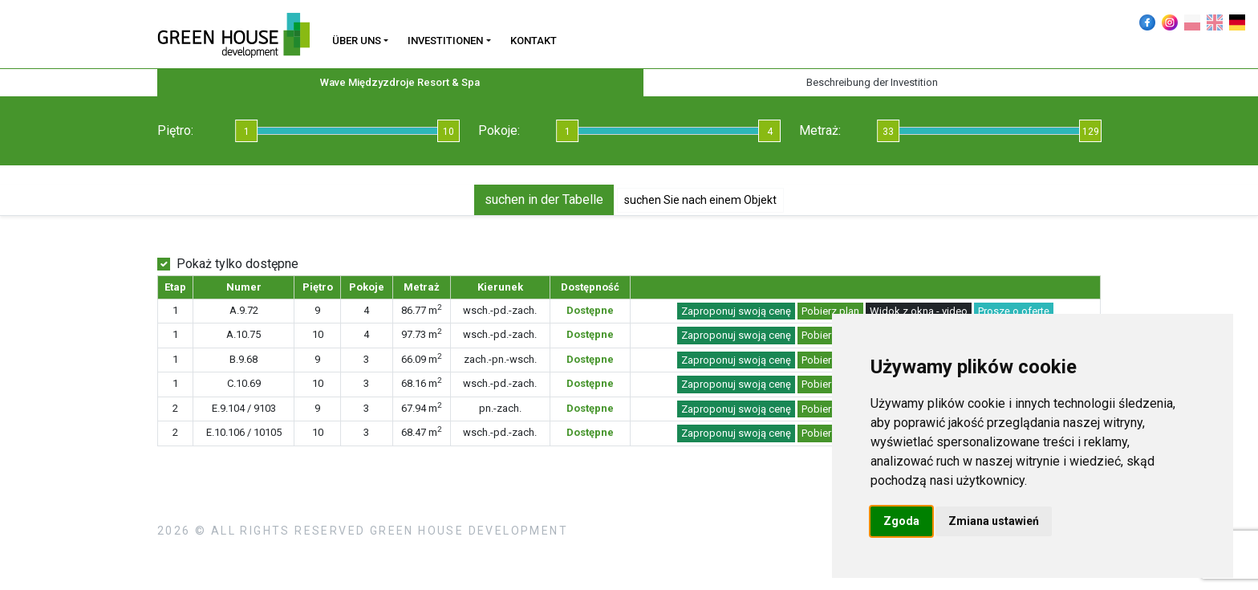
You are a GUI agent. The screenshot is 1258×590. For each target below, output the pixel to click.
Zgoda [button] (901, 521)
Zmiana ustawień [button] (993, 521)
